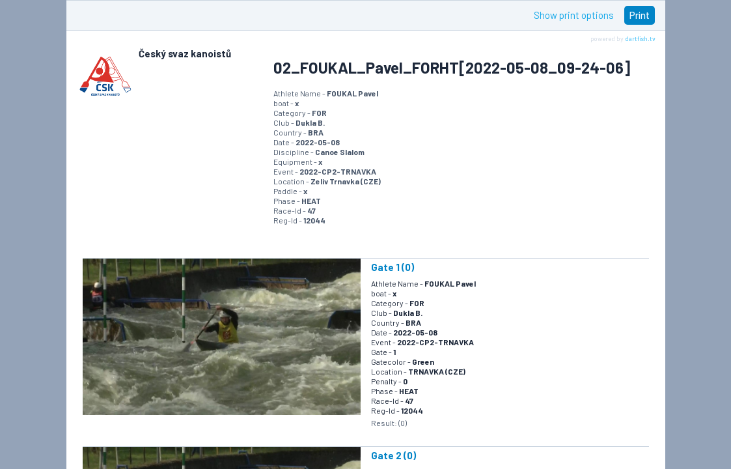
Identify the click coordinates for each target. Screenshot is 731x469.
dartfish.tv (640, 38)
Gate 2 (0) (393, 455)
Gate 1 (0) (392, 267)
